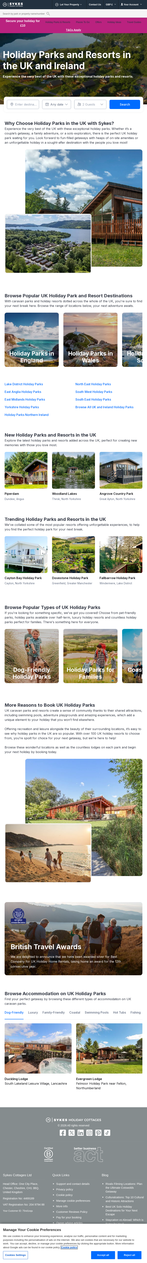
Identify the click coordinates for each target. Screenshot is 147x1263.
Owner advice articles (69, 1222)
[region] (73, 1243)
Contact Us (95, 4)
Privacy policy (64, 1189)
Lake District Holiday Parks (24, 384)
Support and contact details (73, 1183)
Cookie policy (64, 1195)
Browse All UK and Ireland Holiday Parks (104, 407)
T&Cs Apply (73, 29)
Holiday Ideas (114, 22)
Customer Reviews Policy (71, 1211)
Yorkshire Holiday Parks (22, 407)
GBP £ (111, 4)
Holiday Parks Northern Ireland (27, 415)
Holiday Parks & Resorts (57, 22)
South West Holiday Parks (93, 392)
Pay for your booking (69, 1217)
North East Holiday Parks (93, 384)
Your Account (131, 4)
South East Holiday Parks (93, 399)
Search (125, 104)
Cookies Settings (15, 1255)
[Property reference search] (48, 13)
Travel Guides (134, 22)
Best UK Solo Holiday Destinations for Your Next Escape (121, 1210)
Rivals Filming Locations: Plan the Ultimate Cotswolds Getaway (124, 1187)
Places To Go (83, 22)
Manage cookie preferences (73, 1200)
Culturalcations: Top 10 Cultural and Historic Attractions (125, 1199)
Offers (98, 22)
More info (62, 1206)
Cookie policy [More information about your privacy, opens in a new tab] (69, 1247)
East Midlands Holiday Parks (25, 399)
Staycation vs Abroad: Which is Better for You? (125, 1221)
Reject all (129, 1255)
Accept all (103, 1255)
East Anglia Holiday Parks (23, 392)
